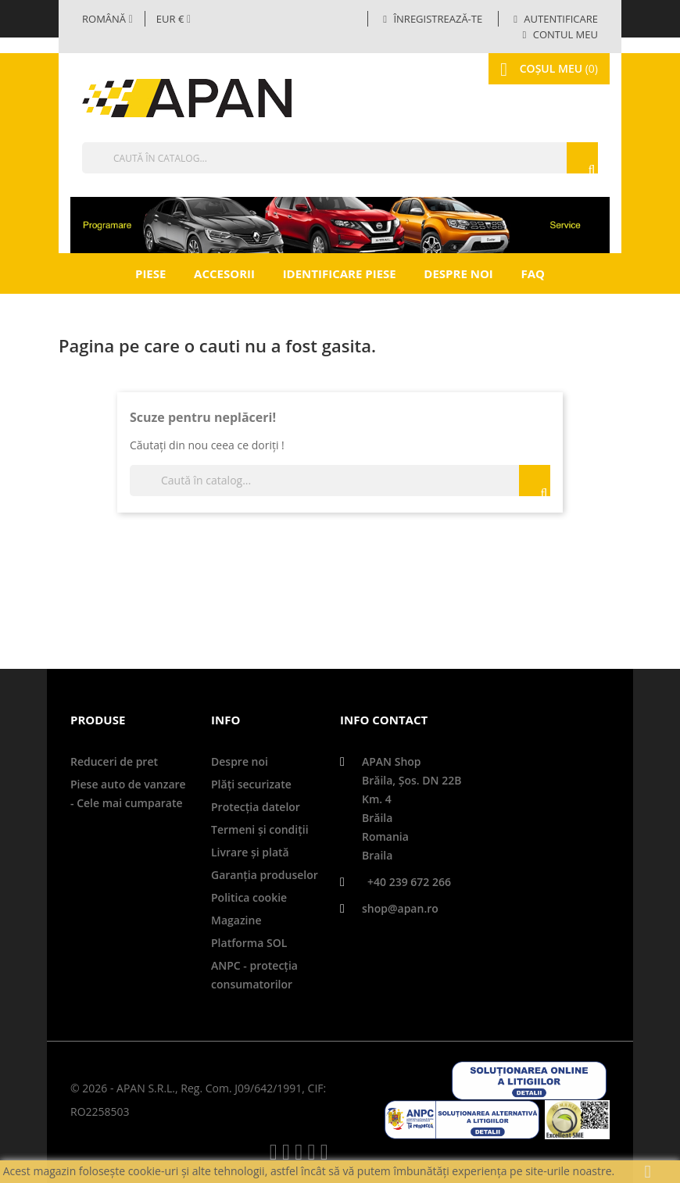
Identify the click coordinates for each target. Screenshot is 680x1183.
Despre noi (458, 273)
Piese (150, 273)
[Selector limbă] (107, 19)
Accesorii (224, 273)
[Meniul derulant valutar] (173, 19)
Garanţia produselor (264, 874)
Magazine (236, 920)
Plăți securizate (251, 784)
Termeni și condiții (260, 829)
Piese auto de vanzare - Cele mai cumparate (128, 793)
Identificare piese (339, 273)
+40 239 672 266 (409, 881)
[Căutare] (340, 157)
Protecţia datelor (255, 806)
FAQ (533, 273)
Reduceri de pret (114, 761)
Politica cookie (249, 897)
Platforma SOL (249, 942)
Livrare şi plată (250, 852)
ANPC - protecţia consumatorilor (254, 975)
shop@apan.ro (400, 908)
